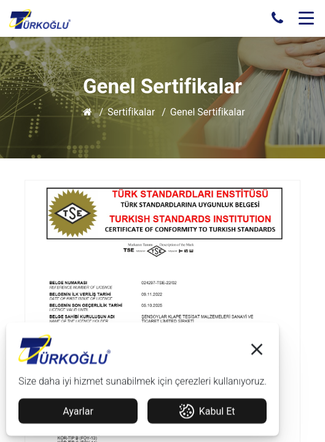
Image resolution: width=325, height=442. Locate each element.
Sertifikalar (131, 112)
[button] (257, 352)
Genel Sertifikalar (207, 112)
